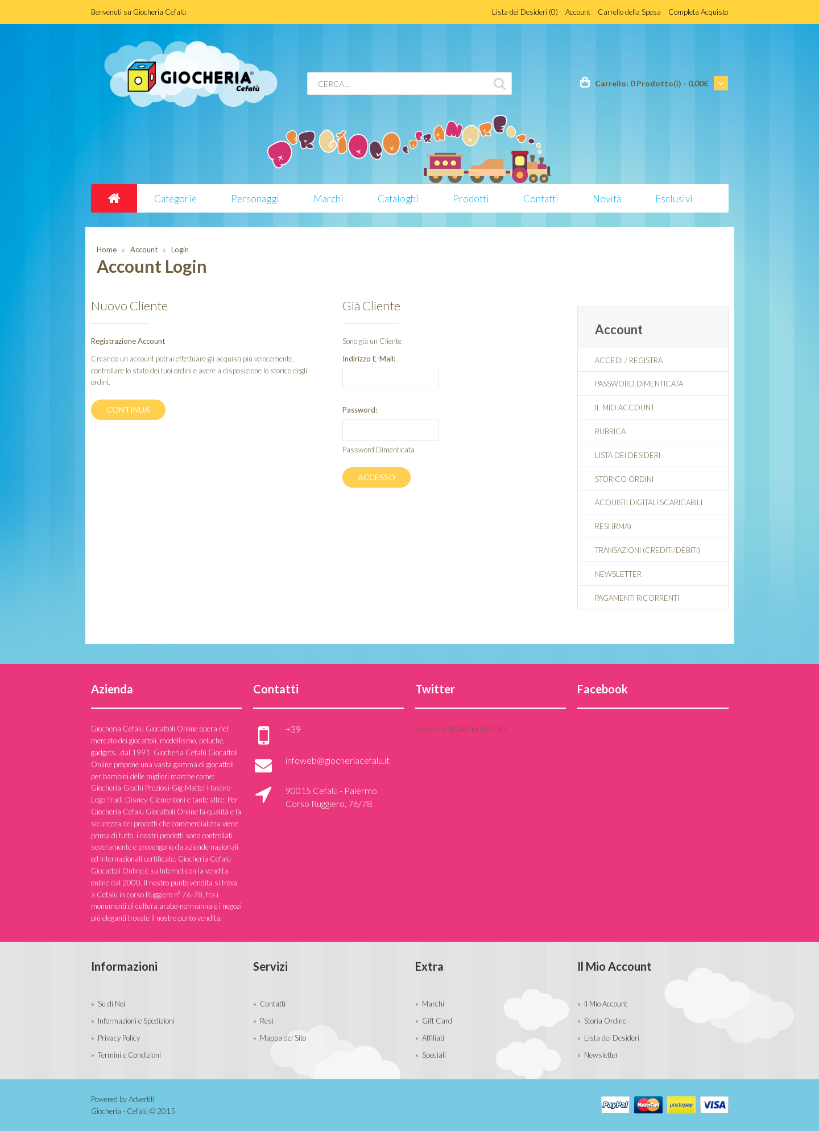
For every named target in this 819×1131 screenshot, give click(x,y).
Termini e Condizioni (129, 1054)
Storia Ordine (605, 1020)
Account (577, 11)
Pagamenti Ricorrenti (637, 597)
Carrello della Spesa (629, 11)
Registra (646, 360)
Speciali (434, 1054)
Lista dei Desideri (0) (525, 11)
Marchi (433, 1003)
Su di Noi (111, 1003)
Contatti (273, 1003)
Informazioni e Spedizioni (136, 1020)
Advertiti (142, 1099)
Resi (267, 1020)
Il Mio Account (625, 407)
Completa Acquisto (698, 11)
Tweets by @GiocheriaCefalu (460, 728)
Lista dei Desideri (627, 455)
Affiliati (433, 1037)
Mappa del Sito (283, 1037)
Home (107, 249)
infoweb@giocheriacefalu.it (338, 760)
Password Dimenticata (378, 449)
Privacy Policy (119, 1037)
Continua (128, 409)
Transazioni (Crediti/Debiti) (647, 550)
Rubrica (610, 431)
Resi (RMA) (613, 526)
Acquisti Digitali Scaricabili (648, 502)
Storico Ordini (624, 479)
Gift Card (437, 1020)
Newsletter (618, 574)
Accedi (609, 360)
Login (180, 249)
